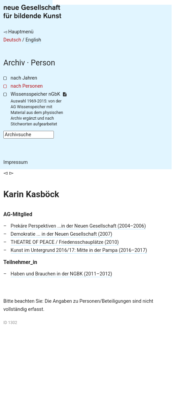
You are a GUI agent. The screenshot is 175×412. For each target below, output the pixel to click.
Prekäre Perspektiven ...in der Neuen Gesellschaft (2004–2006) (78, 226)
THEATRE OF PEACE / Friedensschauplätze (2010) (65, 242)
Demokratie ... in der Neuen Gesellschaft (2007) (61, 234)
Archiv (14, 62)
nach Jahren (24, 78)
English (33, 40)
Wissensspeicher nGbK (38, 94)
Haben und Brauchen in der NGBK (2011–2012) (61, 274)
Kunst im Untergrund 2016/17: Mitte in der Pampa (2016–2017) (79, 250)
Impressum (15, 162)
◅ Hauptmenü (18, 32)
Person (43, 62)
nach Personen (27, 86)
